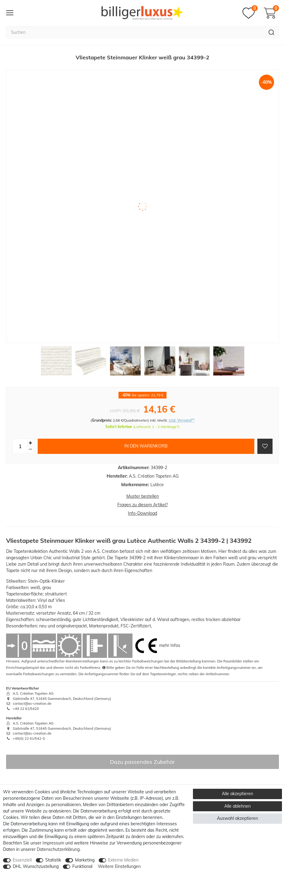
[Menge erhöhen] (30, 443)
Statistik (53, 860)
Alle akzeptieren (237, 793)
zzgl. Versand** (181, 420)
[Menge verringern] (30, 449)
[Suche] (271, 32)
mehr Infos (169, 645)
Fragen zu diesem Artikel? (142, 504)
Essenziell (22, 860)
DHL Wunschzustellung (36, 866)
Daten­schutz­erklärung (58, 849)
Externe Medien (123, 860)
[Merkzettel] (250, 13)
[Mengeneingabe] (20, 446)
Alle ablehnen (237, 806)
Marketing (84, 860)
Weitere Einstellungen (119, 866)
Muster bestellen (142, 496)
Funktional (82, 866)
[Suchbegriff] (135, 32)
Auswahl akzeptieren (237, 818)
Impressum (53, 843)
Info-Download (142, 513)
